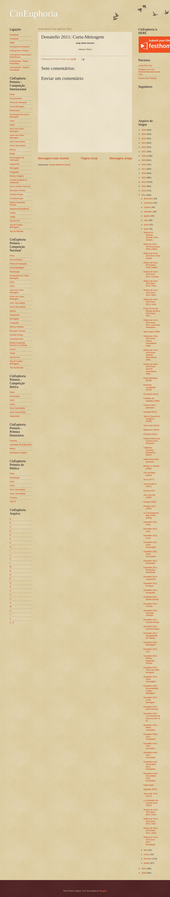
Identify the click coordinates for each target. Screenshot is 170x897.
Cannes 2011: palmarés (149, 406)
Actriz (12, 125)
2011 (143, 195)
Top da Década (16, 231)
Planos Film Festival (147, 78)
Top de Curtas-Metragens (16, 226)
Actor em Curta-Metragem (17, 130)
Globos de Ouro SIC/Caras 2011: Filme (150, 283)
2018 (143, 164)
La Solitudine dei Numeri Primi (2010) (150, 802)
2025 (143, 134)
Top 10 (13, 501)
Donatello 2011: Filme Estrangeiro (150, 679)
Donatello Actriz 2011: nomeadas (150, 755)
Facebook (14, 35)
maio (146, 229)
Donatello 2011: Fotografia (150, 591)
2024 (143, 138)
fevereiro (148, 858)
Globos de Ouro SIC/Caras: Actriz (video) (150, 265)
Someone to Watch (18, 452)
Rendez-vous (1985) (149, 507)
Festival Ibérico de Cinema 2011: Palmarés (151, 441)
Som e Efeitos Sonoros (20, 186)
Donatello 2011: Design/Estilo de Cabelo (150, 635)
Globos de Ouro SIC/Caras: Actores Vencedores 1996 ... (150, 369)
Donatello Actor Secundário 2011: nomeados (150, 765)
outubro (147, 207)
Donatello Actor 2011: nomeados (150, 745)
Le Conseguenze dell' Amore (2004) (151, 515)
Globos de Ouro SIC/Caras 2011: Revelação (150, 841)
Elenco (13, 149)
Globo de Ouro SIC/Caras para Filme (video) (151, 246)
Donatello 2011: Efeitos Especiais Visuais (150, 659)
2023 (143, 143)
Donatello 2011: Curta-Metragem (150, 700)
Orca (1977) (148, 479)
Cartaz (13, 213)
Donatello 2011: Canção (150, 605)
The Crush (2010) (151, 425)
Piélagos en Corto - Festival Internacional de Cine (149, 71)
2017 (143, 169)
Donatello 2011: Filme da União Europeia (151, 670)
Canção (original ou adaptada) (18, 181)
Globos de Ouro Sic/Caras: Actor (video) (151, 255)
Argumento (15, 164)
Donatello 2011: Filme (150, 523)
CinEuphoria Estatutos (20, 47)
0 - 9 (12, 622)
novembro (149, 203)
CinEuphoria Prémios (19, 50)
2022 (143, 147)
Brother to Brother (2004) (151, 467)
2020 (143, 156)
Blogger (102, 891)
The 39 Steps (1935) (149, 474)
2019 (143, 160)
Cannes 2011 (149, 490)
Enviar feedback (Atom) (59, 165)
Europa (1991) (149, 502)
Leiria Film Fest (145, 65)
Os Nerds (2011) (150, 394)
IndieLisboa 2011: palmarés (151, 460)
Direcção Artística (17, 190)
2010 (143, 868)
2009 (143, 873)
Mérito (12, 448)
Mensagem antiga (121, 158)
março (147, 854)
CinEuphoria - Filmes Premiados (19, 62)
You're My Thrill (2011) (150, 794)
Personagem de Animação (17, 158)
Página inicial (89, 158)
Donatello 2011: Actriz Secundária (150, 554)
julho (146, 220)
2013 (143, 186)
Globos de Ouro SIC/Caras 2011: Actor (150, 292)
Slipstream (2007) (151, 430)
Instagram (14, 39)
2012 (143, 190)
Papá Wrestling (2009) (150, 379)
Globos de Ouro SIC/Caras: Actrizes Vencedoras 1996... (150, 355)
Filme (12, 94)
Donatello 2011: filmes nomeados (150, 727)
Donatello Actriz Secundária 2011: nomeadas (150, 777)
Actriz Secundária (18, 145)
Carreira (13, 441)
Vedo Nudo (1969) (151, 331)
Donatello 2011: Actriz (150, 536)
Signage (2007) (150, 789)
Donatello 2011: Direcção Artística (150, 613)
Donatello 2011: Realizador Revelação (150, 570)
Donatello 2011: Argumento (150, 577)
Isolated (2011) (150, 412)
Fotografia (14, 172)
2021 (143, 151)
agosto (147, 216)
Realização (15, 110)
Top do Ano (15, 221)
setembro (148, 211)
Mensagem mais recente (53, 158)
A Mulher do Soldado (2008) (151, 399)
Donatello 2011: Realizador (150, 562)
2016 (143, 173)
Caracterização (16, 198)
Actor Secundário (17, 141)
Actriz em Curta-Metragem (17, 136)
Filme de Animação (18, 102)
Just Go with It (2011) (149, 485)
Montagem (14, 168)
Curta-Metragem (17, 106)
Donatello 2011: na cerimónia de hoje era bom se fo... (151, 717)
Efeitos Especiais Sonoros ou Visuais (18, 344)
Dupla (12, 153)
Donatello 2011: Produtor (150, 584)
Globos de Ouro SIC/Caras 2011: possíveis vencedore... (151, 323)
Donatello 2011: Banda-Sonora (151, 598)
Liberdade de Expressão (21, 444)
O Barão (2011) (150, 434)
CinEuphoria (34, 13)
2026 (143, 130)
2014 (143, 182)
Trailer (12, 217)
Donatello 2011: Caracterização (151, 627)
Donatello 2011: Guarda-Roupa (151, 620)
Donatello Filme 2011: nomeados (150, 736)
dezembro (149, 198)
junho (146, 224)
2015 (143, 177)
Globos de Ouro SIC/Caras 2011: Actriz (150, 301)
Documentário (16, 98)
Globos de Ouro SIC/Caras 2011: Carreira (151, 274)
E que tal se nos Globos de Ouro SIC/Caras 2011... (151, 312)
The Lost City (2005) (149, 496)
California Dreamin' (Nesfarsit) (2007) (149, 451)
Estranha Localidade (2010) (149, 387)
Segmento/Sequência (19, 209)
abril (146, 850)
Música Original (17, 176)
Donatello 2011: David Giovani (150, 708)
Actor (12, 121)
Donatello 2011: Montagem (150, 643)
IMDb (12, 42)
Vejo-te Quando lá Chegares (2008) (151, 418)
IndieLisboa (148, 785)
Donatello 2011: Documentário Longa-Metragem (150, 689)
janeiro (147, 863)
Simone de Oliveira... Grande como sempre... (150, 236)
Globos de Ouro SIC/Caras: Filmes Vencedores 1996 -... (150, 341)
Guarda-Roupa (16, 194)
